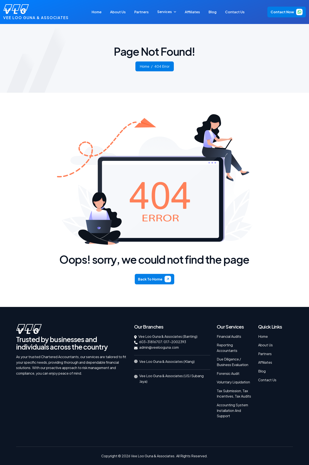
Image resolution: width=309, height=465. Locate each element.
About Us (265, 345)
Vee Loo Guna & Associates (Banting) (167, 336)
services (164, 11)
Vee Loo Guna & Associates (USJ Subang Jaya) (171, 379)
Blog (213, 12)
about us (118, 12)
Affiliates (265, 362)
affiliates (192, 12)
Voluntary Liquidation (233, 382)
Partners (265, 353)
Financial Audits (229, 336)
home (144, 69)
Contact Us (235, 12)
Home (96, 12)
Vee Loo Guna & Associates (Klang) (167, 361)
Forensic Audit (228, 373)
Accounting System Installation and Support (232, 410)
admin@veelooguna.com (159, 347)
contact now (282, 12)
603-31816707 (150, 341)
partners (141, 12)
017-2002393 (175, 341)
